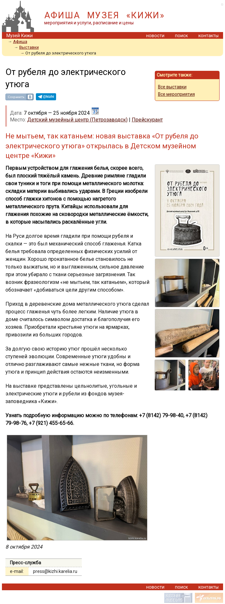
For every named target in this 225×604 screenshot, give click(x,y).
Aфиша (20, 41)
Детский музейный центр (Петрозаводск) (77, 120)
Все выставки (172, 86)
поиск (181, 35)
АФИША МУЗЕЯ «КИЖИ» (104, 15)
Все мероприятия (176, 94)
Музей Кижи (19, 35)
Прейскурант (147, 120)
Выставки (29, 47)
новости (155, 35)
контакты (208, 35)
